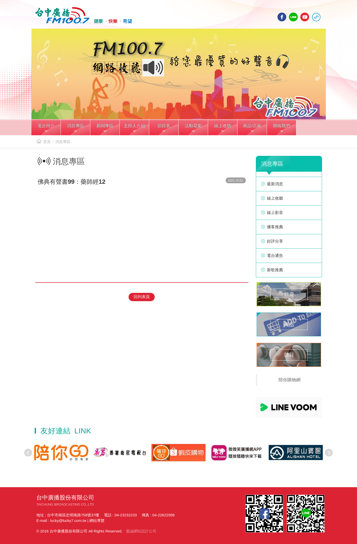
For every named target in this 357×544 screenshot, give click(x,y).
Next (329, 453)
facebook (282, 17)
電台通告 (275, 255)
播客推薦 (275, 227)
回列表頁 (142, 297)
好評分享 (275, 241)
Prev (28, 453)
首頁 (43, 142)
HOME (83, 15)
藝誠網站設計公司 (141, 531)
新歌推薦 (275, 270)
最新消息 (275, 184)
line (293, 17)
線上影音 (275, 212)
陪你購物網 (290, 379)
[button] (46, 127)
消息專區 (62, 142)
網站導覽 (96, 520)
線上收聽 (316, 17)
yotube (304, 17)
